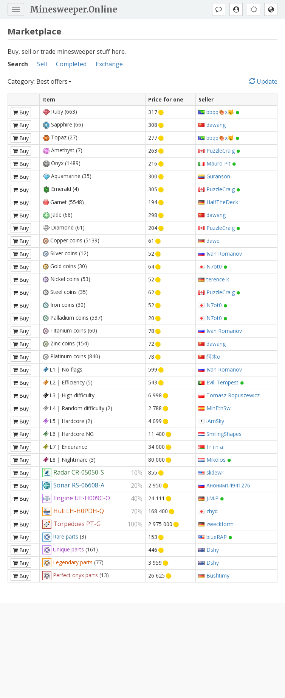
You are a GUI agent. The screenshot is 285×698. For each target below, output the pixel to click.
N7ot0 (214, 266)
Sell (42, 64)
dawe (213, 240)
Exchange (109, 64)
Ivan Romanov (224, 253)
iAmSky (215, 421)
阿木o (213, 356)
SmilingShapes (224, 433)
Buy (21, 112)
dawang (216, 124)
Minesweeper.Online (73, 9)
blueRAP (216, 536)
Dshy (212, 549)
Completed (71, 64)
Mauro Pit (218, 163)
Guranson (218, 176)
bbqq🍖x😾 (220, 112)
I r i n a (214, 446)
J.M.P (212, 498)
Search (18, 64)
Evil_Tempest (222, 382)
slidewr (214, 472)
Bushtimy (217, 575)
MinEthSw (218, 408)
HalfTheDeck (222, 202)
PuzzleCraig (220, 150)
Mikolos (216, 459)
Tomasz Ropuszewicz (233, 395)
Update (263, 81)
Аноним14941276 (228, 485)
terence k (217, 279)
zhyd (212, 511)
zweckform (220, 524)
